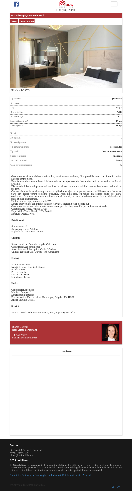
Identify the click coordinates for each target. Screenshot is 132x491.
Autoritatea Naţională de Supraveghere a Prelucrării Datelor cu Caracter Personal (50, 475)
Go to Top (117, 487)
